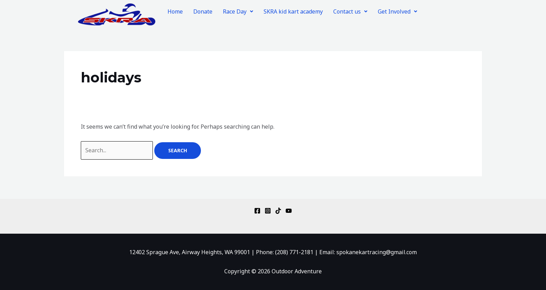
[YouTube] (289, 211)
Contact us (350, 11)
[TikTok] (278, 211)
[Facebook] (257, 211)
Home (175, 11)
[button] (238, 11)
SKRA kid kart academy (293, 11)
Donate (202, 11)
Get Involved (397, 11)
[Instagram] (268, 211)
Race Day (238, 11)
